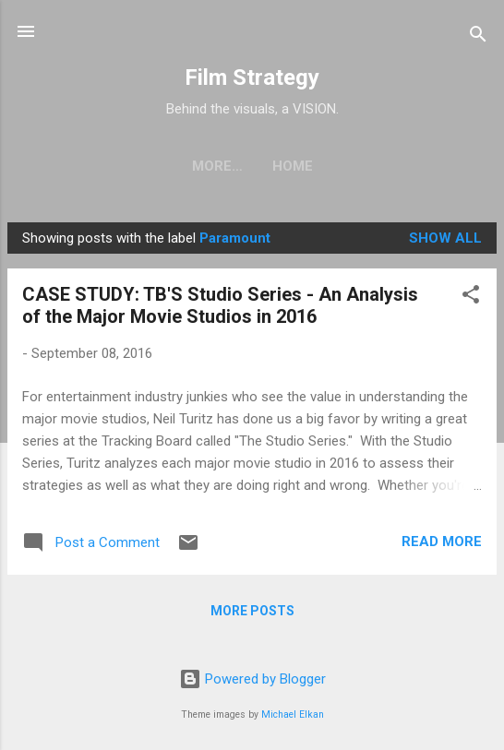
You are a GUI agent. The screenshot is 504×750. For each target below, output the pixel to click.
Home (252, 166)
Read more (442, 541)
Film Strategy (252, 77)
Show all (445, 238)
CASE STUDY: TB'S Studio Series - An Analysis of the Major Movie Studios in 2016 (220, 305)
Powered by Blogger (252, 679)
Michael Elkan (292, 714)
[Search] (478, 37)
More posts (252, 610)
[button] (471, 297)
